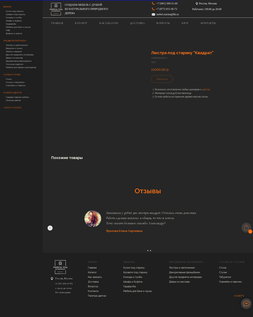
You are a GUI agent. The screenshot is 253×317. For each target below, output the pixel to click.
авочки (238, 281)
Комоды (128, 277)
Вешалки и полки (14, 48)
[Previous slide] (50, 228)
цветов (206, 89)
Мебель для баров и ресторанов (21, 67)
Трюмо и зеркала (14, 51)
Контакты (93, 291)
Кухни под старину (15, 11)
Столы (9, 79)
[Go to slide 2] (147, 250)
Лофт (8, 30)
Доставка (93, 281)
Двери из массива (14, 58)
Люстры (174, 267)
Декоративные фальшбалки (19, 61)
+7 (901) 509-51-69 (167, 3)
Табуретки (225, 277)
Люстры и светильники (17, 45)
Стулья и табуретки (15, 82)
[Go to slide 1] (145, 250)
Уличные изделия (14, 64)
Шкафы (127, 281)
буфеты (138, 281)
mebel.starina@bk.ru (168, 14)
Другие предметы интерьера (20, 55)
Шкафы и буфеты (14, 21)
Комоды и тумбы (14, 17)
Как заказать (95, 277)
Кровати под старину (16, 14)
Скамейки (225, 281)
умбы (139, 277)
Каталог (92, 272)
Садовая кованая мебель (17, 97)
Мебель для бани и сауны (18, 27)
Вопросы (93, 286)
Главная (92, 267)
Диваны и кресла (14, 33)
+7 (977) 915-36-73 (166, 9)
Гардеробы (11, 24)
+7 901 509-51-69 (64, 283)
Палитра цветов (13, 100)
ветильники (188, 267)
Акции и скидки (12, 107)
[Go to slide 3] (150, 250)
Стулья (223, 272)
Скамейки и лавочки (16, 85)
